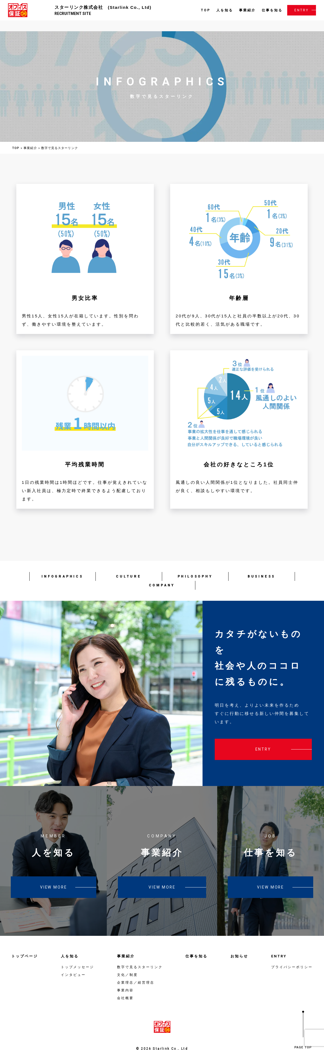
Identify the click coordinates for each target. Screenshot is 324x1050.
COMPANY (162, 573)
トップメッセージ (77, 955)
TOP (204, 10)
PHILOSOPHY (195, 564)
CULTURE (128, 564)
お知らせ (239, 944)
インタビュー (73, 963)
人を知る (224, 10)
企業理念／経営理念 (135, 970)
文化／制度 (127, 963)
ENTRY (301, 10)
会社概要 (125, 986)
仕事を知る (271, 10)
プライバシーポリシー (292, 955)
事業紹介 (246, 10)
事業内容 (125, 978)
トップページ (24, 944)
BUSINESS (261, 564)
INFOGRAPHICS (62, 564)
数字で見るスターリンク (140, 955)
